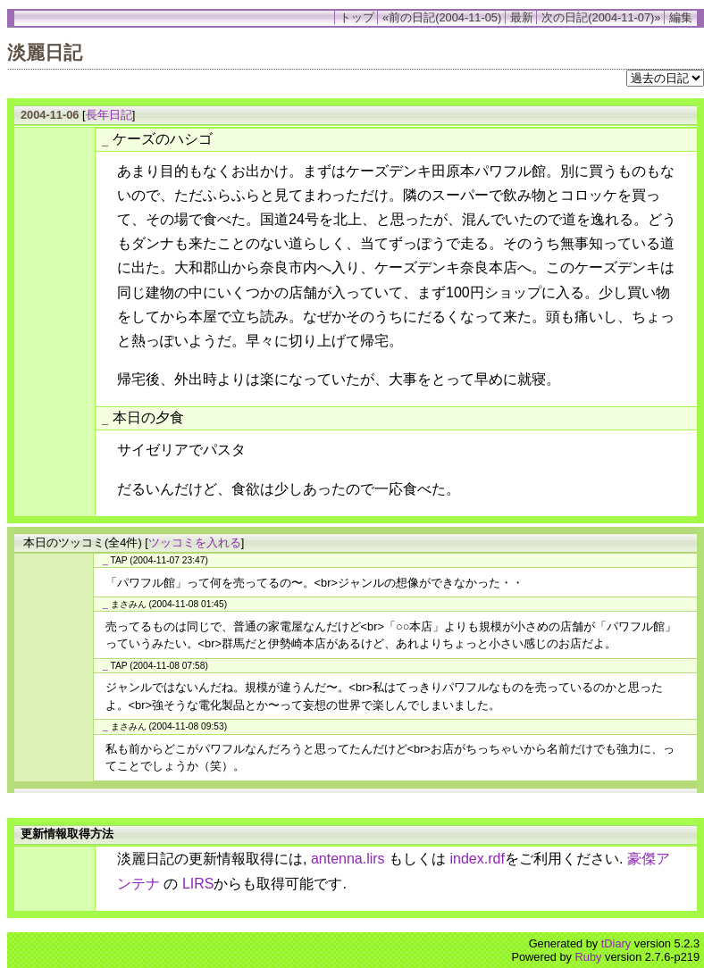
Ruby (588, 957)
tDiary (616, 943)
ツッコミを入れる (194, 542)
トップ (356, 17)
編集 (680, 17)
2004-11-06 (50, 114)
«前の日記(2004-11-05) (441, 17)
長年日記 (109, 114)
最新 (521, 17)
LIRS (198, 883)
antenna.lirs (348, 858)
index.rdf (477, 858)
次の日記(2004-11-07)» (600, 17)
